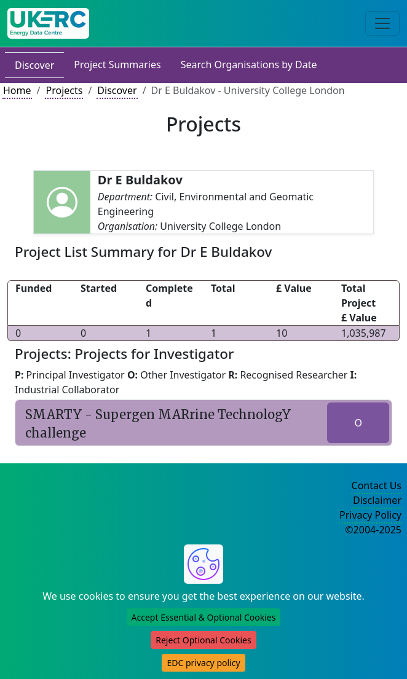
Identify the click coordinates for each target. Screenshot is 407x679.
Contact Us (376, 485)
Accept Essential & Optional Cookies (204, 617)
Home (17, 90)
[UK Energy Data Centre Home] (48, 23)
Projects (63, 90)
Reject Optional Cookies (203, 640)
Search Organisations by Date (249, 64)
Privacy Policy (370, 515)
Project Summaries (117, 64)
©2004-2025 (373, 529)
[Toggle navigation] (382, 23)
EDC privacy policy (203, 663)
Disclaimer (377, 500)
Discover (34, 65)
